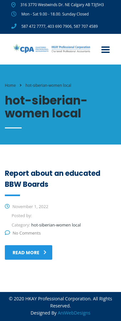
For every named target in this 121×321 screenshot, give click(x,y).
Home (10, 85)
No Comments (23, 233)
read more (29, 252)
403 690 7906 (59, 26)
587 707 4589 (86, 26)
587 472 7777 (33, 26)
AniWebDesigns (74, 313)
